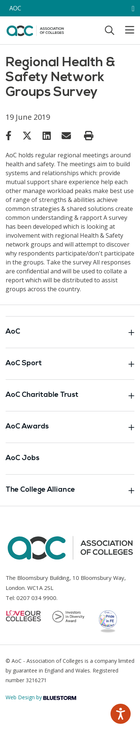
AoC (70, 332)
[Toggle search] (109, 30)
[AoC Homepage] (35, 30)
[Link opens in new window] (9, 135)
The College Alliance (70, 490)
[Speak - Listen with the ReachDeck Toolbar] (121, 714)
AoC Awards (70, 427)
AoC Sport (70, 363)
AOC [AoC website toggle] (15, 8)
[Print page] (89, 135)
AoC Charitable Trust (70, 395)
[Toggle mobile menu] (125, 30)
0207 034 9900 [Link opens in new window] (36, 597)
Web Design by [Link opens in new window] (41, 697)
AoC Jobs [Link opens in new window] (23, 458)
